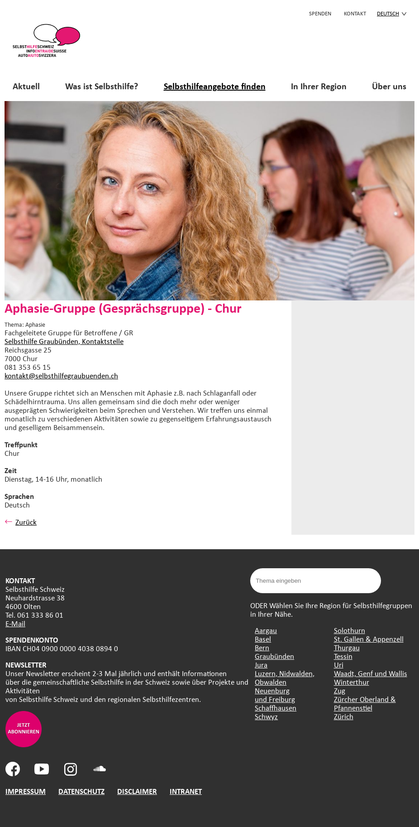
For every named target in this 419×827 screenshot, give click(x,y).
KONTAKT (355, 13)
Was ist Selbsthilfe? (101, 86)
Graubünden (274, 656)
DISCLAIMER (137, 791)
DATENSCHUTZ (81, 791)
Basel (263, 639)
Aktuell (26, 86)
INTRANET (186, 791)
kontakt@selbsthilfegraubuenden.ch (61, 375)
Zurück (21, 521)
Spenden (320, 13)
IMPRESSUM (25, 791)
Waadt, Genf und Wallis (370, 673)
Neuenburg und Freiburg (275, 694)
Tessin (343, 656)
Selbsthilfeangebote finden (215, 86)
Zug (339, 690)
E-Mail (15, 623)
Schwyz (266, 716)
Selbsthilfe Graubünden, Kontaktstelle (64, 341)
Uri (338, 664)
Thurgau (347, 647)
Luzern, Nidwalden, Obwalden (284, 677)
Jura (261, 664)
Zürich (343, 716)
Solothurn (349, 630)
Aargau (266, 630)
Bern (262, 647)
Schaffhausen (275, 707)
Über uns (389, 86)
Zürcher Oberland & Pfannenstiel (365, 703)
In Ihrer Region (319, 86)
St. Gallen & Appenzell (369, 639)
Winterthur (351, 682)
